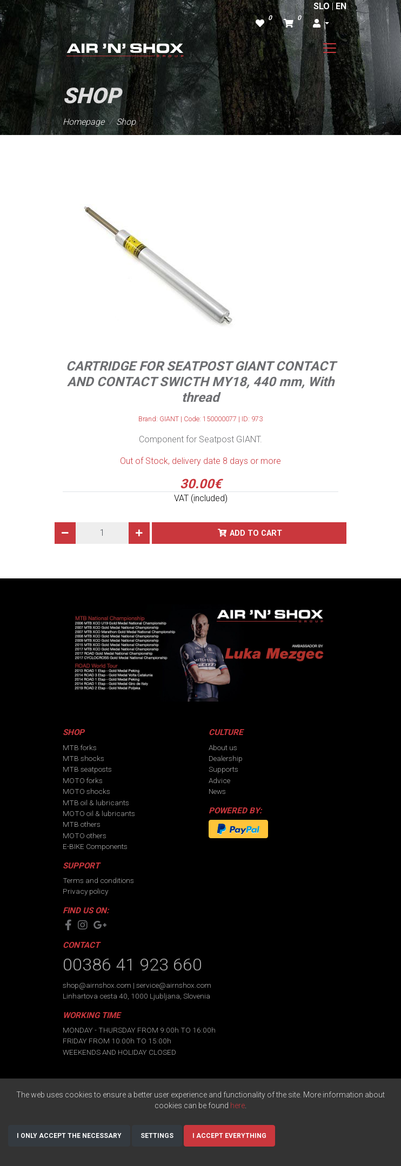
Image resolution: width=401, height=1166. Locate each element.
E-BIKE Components (95, 846)
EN (341, 6)
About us (223, 747)
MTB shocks (83, 758)
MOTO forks (83, 780)
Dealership (226, 758)
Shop (126, 122)
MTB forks (80, 747)
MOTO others (84, 835)
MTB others (82, 824)
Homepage (83, 122)
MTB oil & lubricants (96, 802)
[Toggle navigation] (330, 48)
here (237, 1105)
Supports (223, 769)
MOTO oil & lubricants (99, 813)
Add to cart (256, 533)
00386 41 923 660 (132, 964)
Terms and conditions (98, 880)
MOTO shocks (86, 791)
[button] (321, 24)
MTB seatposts (87, 769)
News (217, 791)
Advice (219, 780)
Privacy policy (85, 891)
